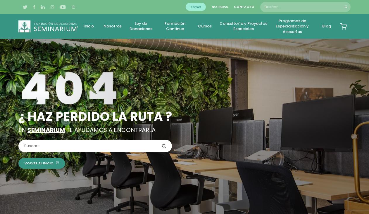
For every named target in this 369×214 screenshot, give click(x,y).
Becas (195, 6)
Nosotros (113, 26)
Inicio (89, 26)
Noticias (220, 6)
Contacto (244, 6)
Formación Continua (175, 26)
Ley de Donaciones (141, 26)
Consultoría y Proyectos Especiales (243, 26)
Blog (326, 26)
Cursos (205, 26)
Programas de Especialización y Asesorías (292, 26)
